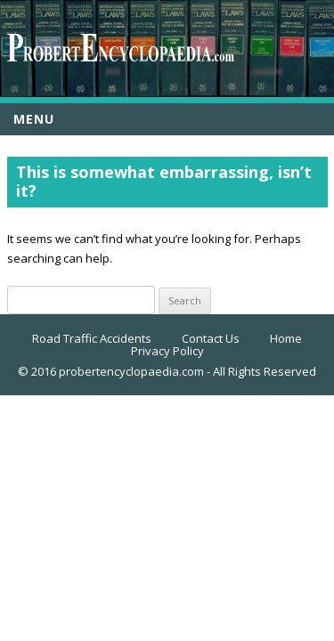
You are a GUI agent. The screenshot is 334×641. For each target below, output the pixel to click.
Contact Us (211, 339)
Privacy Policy (167, 351)
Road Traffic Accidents (91, 339)
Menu (33, 118)
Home (286, 339)
